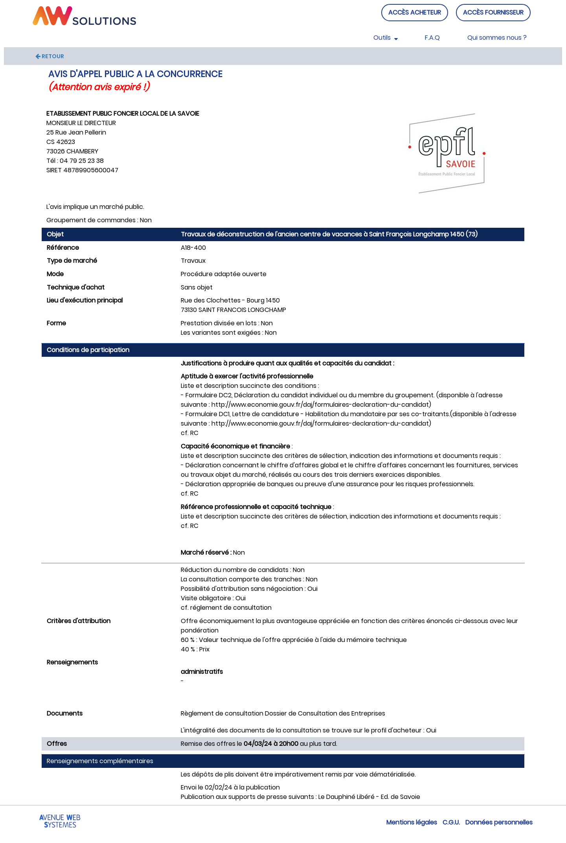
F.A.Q (432, 37)
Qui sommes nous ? (497, 37)
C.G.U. (451, 822)
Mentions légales (411, 822)
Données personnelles (499, 822)
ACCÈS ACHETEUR (414, 12)
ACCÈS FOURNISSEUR (493, 12)
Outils (385, 37)
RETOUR (49, 56)
